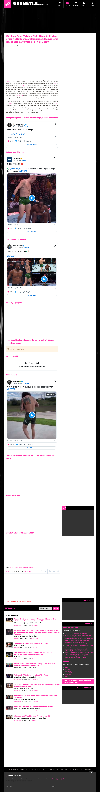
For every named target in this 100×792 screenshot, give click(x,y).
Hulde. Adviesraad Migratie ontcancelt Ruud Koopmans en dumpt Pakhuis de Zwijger (76, 656)
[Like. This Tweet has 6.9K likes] (10, 141)
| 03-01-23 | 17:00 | (29, 711)
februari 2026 (68, 673)
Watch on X (50, 176)
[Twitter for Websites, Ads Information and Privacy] (55, 137)
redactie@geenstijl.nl (57, 779)
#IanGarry (11, 256)
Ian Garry (25, 567)
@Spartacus (9, 571)
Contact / (23, 769)
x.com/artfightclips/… (17, 134)
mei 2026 (67, 667)
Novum (8, 81)
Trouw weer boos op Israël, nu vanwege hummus (78, 644)
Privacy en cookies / (42, 769)
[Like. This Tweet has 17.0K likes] (10, 444)
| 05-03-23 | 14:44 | (29, 690)
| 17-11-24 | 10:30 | (29, 638)
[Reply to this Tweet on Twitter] (18, 141)
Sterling (31, 567)
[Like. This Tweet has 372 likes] (10, 228)
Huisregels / (29, 769)
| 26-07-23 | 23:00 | (30, 670)
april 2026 (67, 669)
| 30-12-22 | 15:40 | (29, 720)
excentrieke (23, 85)
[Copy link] (27, 141)
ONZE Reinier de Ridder (37, 623)
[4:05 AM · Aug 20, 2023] (14, 288)
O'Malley (20, 567)
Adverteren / (79, 769)
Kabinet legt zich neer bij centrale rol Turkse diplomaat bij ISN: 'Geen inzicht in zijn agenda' (77, 650)
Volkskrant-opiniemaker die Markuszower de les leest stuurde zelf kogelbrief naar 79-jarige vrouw (79, 653)
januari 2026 (68, 674)
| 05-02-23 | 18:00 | (29, 702)
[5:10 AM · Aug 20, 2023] (14, 441)
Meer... (66, 676)
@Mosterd (17, 638)
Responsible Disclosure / (68, 769)
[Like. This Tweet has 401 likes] (10, 291)
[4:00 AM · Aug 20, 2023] (14, 137)
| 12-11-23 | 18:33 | (29, 659)
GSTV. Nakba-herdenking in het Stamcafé (76, 633)
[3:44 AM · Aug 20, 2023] (14, 224)
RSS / (34, 769)
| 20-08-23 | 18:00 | (22, 571)
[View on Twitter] (55, 125)
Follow (26, 126)
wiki (55, 83)
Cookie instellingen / (54, 769)
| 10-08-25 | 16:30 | (29, 625)
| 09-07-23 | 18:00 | (30, 679)
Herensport (21, 709)
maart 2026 (68, 671)
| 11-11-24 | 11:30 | (28, 647)
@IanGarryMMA (17, 169)
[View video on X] (32, 198)
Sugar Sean (14, 567)
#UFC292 (23, 171)
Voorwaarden (87, 769)
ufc (10, 567)
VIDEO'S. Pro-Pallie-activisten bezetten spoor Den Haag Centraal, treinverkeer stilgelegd (78, 636)
